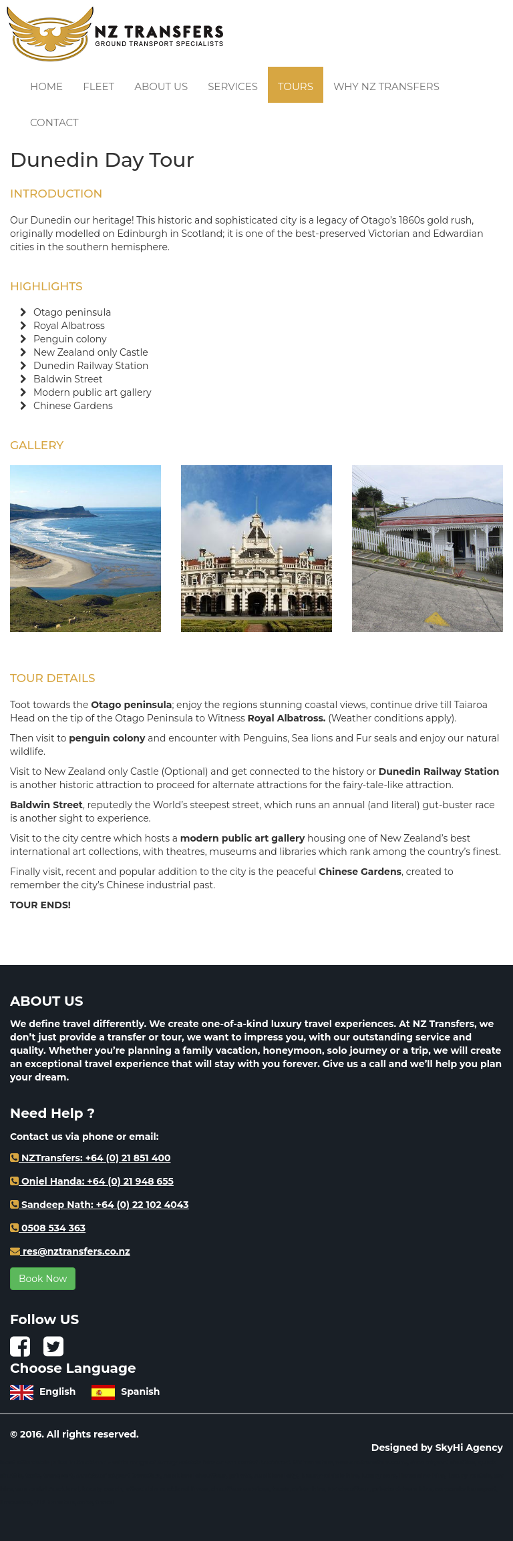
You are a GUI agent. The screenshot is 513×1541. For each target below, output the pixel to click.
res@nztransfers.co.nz (70, 1251)
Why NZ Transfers (386, 86)
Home (46, 86)
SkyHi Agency (469, 1448)
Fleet (98, 86)
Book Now (43, 1279)
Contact (54, 122)
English (44, 1391)
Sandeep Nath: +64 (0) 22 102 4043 (99, 1205)
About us (161, 86)
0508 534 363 (48, 1228)
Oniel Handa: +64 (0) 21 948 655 (92, 1181)
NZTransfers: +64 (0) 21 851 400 (90, 1158)
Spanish (126, 1391)
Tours (295, 86)
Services (233, 86)
